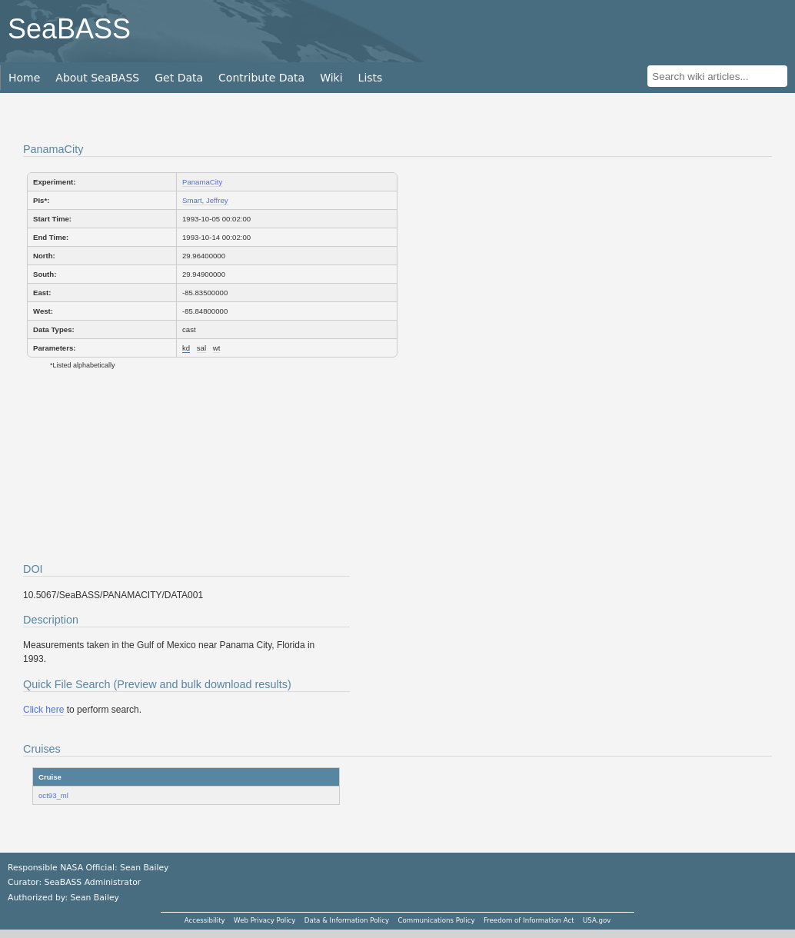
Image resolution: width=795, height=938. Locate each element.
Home (24, 78)
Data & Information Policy (346, 920)
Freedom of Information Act (529, 920)
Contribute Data (261, 78)
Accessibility (205, 920)
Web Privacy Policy (264, 920)
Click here (43, 709)
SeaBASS (69, 29)
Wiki (331, 78)
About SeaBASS (97, 78)
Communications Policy (436, 920)
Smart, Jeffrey (205, 200)
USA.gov (596, 920)
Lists (370, 78)
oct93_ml (53, 795)
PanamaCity (202, 182)
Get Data (179, 78)
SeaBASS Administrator (93, 882)
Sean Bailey (94, 898)
